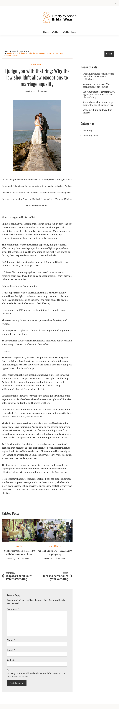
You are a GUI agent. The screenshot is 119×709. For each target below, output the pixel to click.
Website (11, 660)
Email (11, 650)
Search (109, 54)
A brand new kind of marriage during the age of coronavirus (98, 103)
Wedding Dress (69, 32)
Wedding (56, 32)
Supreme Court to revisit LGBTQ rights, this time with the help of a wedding (99, 95)
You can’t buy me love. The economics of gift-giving (55, 552)
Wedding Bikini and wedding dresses (97, 111)
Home (45, 32)
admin (44, 91)
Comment (13, 609)
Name (11, 640)
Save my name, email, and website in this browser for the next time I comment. (36, 675)
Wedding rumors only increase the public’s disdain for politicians (19, 552)
